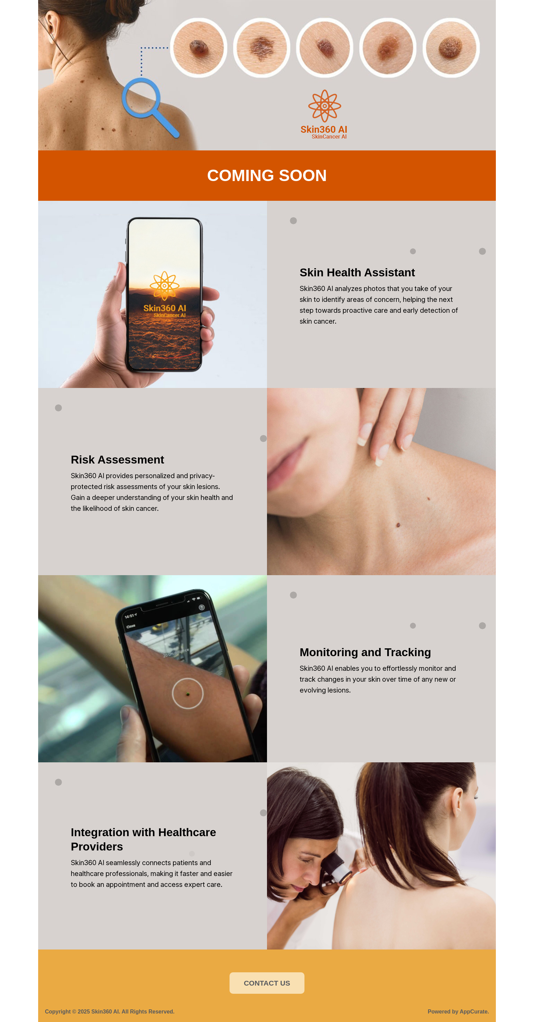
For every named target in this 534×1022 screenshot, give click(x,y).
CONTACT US (267, 983)
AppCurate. (474, 1012)
